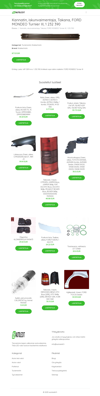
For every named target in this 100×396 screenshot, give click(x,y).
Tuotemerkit (26, 45)
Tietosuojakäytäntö (59, 371)
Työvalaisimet (17, 375)
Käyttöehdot (56, 366)
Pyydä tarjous (79, 4)
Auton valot (16, 362)
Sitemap (55, 375)
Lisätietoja (21, 60)
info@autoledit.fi (58, 344)
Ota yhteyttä (56, 362)
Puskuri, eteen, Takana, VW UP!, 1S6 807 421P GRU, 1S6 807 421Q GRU (76, 105)
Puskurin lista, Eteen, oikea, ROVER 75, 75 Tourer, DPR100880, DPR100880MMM (23, 111)
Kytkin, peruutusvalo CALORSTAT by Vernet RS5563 (23, 300)
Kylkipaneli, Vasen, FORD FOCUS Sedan (77, 293)
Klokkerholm (37, 45)
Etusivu (14, 28)
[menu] (86, 12)
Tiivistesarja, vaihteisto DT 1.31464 (76, 247)
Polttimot (15, 366)
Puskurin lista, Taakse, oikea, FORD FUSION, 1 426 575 (50, 239)
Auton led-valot (18, 358)
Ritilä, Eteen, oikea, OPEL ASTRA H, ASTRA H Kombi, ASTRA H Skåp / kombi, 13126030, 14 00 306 (50, 102)
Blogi (54, 358)
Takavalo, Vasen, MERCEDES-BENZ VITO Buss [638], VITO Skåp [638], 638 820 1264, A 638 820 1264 (50, 294)
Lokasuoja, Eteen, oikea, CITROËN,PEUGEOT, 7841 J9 (23, 156)
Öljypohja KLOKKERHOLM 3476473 (23, 238)
